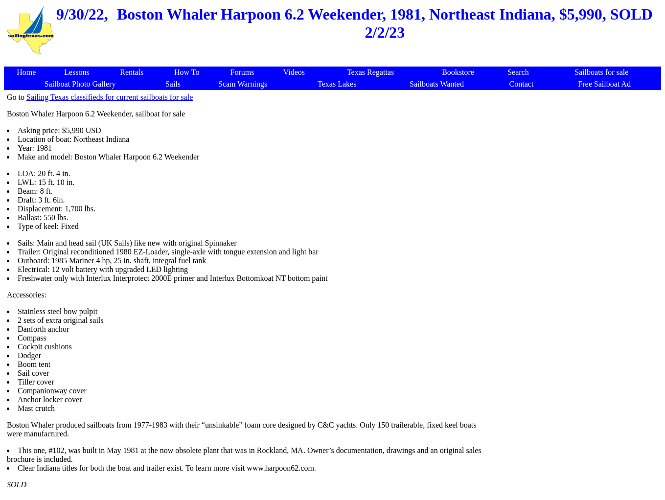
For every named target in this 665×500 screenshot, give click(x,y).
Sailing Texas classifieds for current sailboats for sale (109, 97)
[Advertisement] (576, 161)
